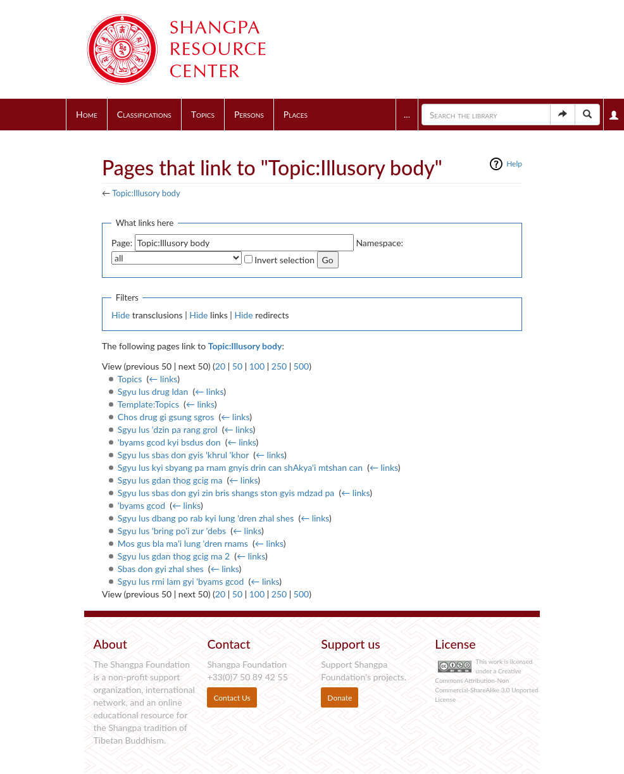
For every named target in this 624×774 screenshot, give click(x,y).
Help (514, 163)
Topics (203, 114)
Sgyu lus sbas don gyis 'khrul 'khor (183, 454)
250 (279, 366)
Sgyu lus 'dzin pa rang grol (168, 429)
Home (86, 114)
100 (257, 366)
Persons (249, 114)
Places (296, 114)
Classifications (144, 114)
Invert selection (284, 259)
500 (301, 366)
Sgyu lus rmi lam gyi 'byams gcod (181, 581)
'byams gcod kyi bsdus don (169, 442)
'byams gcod (141, 505)
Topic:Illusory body (146, 193)
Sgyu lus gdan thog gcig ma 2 (174, 556)
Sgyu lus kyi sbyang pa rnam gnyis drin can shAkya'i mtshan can (240, 467)
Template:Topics (148, 404)
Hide (120, 314)
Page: (121, 242)
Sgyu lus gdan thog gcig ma (170, 480)
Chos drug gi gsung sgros (166, 416)
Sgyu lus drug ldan (153, 391)
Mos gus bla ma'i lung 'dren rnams (183, 543)
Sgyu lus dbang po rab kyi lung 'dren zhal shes (206, 518)
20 (220, 366)
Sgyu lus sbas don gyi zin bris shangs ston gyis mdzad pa (226, 492)
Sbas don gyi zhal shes (161, 568)
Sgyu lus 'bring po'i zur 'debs (172, 530)
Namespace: (379, 242)
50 (237, 366)
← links (163, 378)
